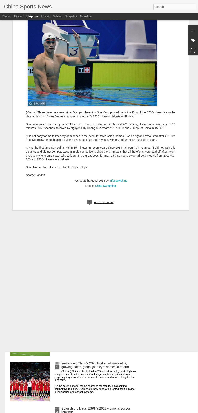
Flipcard (19, 16)
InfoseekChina (118, 139)
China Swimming (105, 144)
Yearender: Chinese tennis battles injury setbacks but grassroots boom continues (99, 274)
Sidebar (57, 16)
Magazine (32, 16)
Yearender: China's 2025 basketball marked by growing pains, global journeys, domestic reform (95, 365)
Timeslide (86, 16)
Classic (6, 16)
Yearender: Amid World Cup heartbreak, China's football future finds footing (95, 319)
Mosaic (45, 16)
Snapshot (71, 16)
